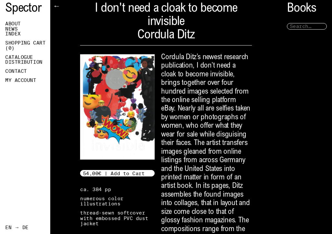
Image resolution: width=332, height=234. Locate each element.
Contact (16, 71)
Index (13, 33)
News (11, 29)
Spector (23, 9)
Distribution (23, 62)
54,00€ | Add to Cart (114, 173)
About (13, 23)
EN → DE (17, 227)
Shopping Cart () (25, 45)
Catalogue (19, 57)
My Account (20, 80)
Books (301, 9)
